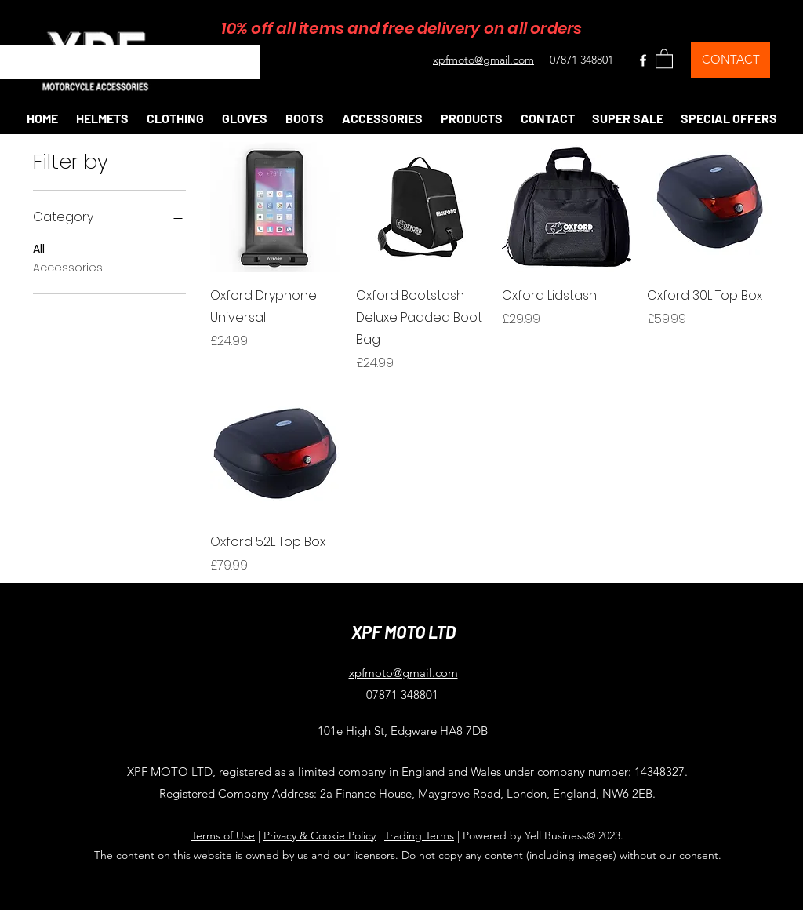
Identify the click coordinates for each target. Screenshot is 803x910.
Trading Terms (419, 835)
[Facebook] (643, 60)
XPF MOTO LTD (403, 631)
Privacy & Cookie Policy (319, 835)
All (39, 248)
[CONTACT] (730, 60)
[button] (664, 58)
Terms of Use (223, 835)
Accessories (68, 267)
